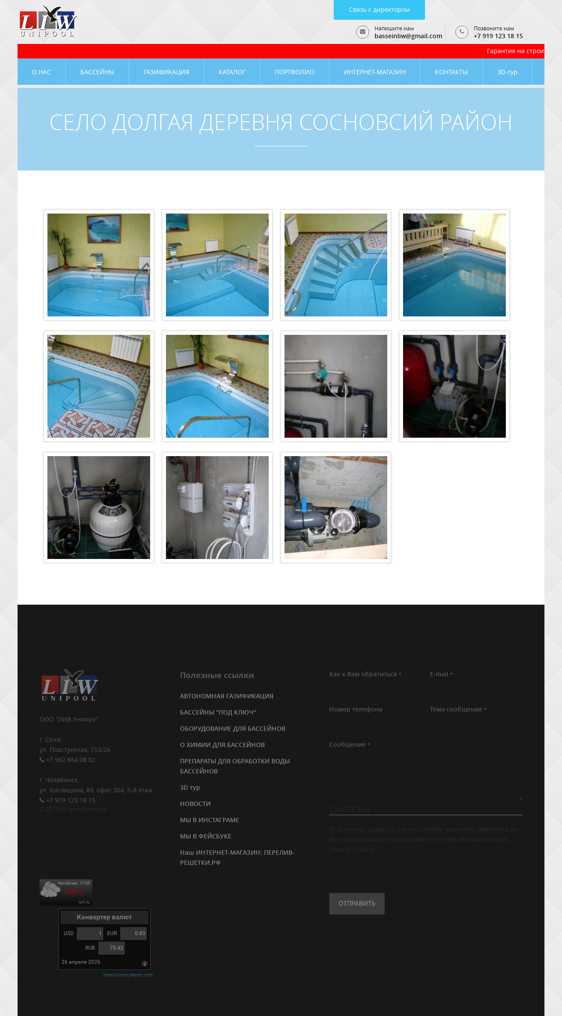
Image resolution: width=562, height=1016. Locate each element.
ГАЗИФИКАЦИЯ (166, 72)
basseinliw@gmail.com (408, 36)
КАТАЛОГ (232, 72)
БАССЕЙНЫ (97, 72)
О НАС (41, 72)
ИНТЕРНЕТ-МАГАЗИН (375, 72)
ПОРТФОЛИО (294, 72)
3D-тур (507, 72)
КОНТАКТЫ (451, 72)
